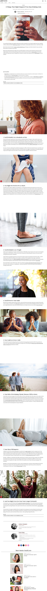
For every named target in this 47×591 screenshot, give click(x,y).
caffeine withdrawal (33, 144)
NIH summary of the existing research (26, 143)
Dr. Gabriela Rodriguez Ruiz (9, 76)
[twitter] (23, 545)
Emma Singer (27, 13)
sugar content (28, 451)
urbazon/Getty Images (44, 446)
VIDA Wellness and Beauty (38, 76)
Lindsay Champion (20, 11)
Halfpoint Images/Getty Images (43, 391)
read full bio (20, 528)
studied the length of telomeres (24, 503)
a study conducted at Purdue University (32, 262)
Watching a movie (16, 44)
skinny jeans (37, 53)
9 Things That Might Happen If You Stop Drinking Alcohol (13, 515)
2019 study (17, 303)
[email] (28, 545)
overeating (38, 260)
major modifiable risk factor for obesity (21, 259)
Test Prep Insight (15, 75)
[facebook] (21, 545)
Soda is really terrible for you (19, 47)
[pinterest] (1, 39)
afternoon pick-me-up (30, 455)
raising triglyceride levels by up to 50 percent (13, 400)
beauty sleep (19, 466)
